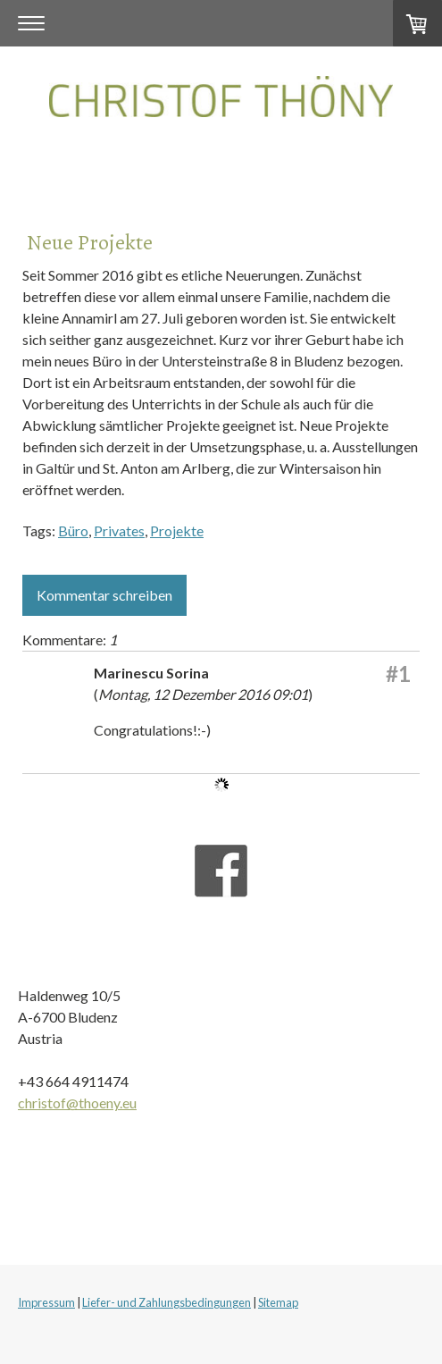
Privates (119, 530)
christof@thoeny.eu (77, 1102)
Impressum (46, 1302)
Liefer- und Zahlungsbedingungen (166, 1302)
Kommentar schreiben (104, 594)
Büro (73, 530)
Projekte (177, 530)
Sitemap (278, 1302)
